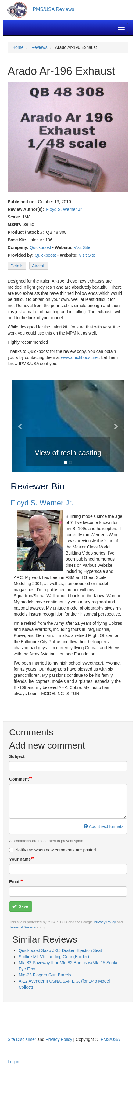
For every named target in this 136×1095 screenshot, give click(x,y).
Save (20, 906)
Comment (19, 779)
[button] (20, 426)
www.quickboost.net (80, 357)
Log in (13, 1061)
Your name (20, 859)
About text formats (103, 826)
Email (14, 881)
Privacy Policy (105, 922)
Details (16, 265)
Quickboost (40, 247)
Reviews (39, 47)
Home (17, 47)
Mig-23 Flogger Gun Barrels (45, 974)
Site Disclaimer (22, 1039)
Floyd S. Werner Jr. (64, 209)
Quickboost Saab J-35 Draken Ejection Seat (60, 950)
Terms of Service (22, 927)
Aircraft (38, 265)
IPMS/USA (109, 1039)
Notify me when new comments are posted (52, 850)
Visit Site (82, 247)
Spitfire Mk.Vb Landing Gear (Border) (54, 956)
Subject (17, 756)
